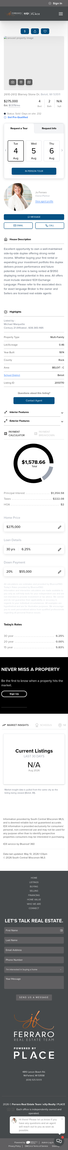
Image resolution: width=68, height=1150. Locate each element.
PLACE (61, 1104)
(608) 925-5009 (34, 1080)
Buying (34, 886)
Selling (34, 891)
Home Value (34, 899)
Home (34, 878)
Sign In (55, 3)
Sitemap (56, 1146)
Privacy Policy (14, 1146)
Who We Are (34, 904)
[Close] (62, 1119)
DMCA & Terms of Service (36, 1146)
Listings (33, 882)
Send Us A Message (34, 997)
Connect (34, 908)
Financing (34, 895)
